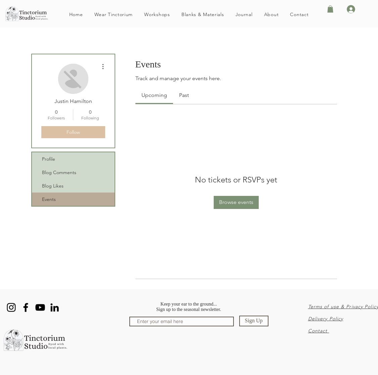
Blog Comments (59, 172)
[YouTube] (40, 307)
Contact (318, 331)
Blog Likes (53, 186)
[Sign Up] (253, 321)
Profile (48, 159)
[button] (330, 9)
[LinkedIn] (54, 307)
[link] (154, 95)
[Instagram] (11, 307)
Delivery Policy (325, 319)
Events (49, 199)
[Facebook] (26, 307)
